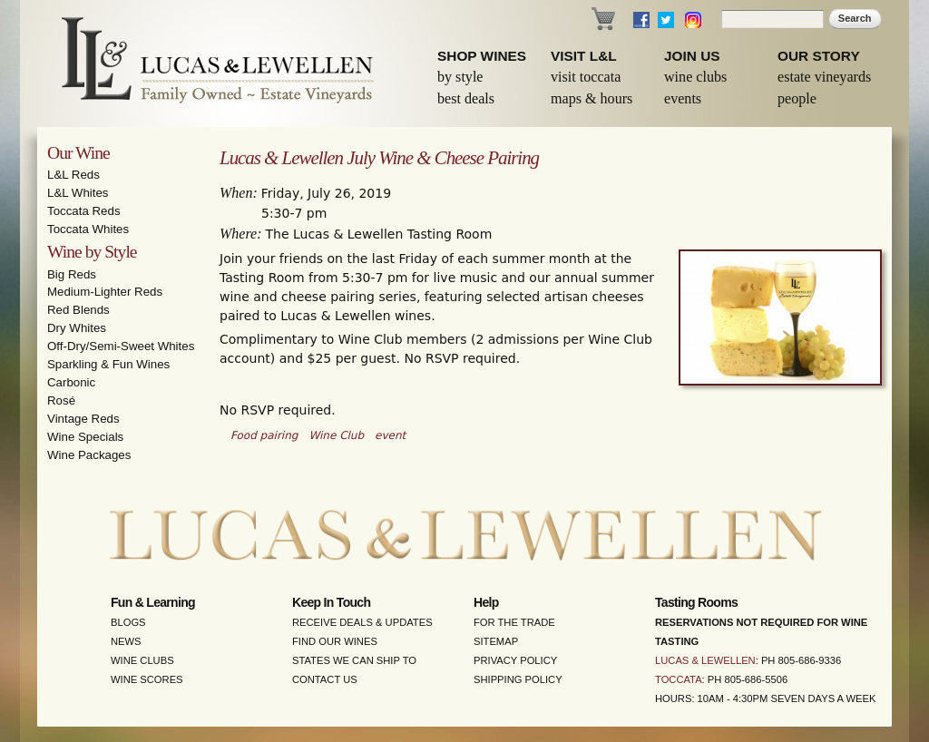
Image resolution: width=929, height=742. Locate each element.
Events (682, 98)
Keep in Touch (331, 602)
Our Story (818, 55)
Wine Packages (89, 455)
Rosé (61, 400)
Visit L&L (584, 55)
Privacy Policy (515, 660)
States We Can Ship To (354, 660)
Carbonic (71, 382)
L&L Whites (78, 193)
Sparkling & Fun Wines (108, 364)
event (390, 435)
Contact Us (324, 679)
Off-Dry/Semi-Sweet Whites (120, 346)
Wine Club (336, 435)
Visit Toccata (586, 76)
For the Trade (514, 622)
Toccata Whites (88, 229)
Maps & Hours (591, 98)
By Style (460, 76)
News (126, 641)
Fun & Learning (153, 602)
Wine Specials (85, 437)
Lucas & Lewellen (705, 660)
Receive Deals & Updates (362, 622)
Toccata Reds (84, 211)
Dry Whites (76, 328)
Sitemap (496, 641)
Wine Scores (147, 679)
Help (486, 602)
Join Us (692, 55)
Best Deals (465, 98)
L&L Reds (73, 174)
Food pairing (264, 435)
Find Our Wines (334, 641)
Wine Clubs (695, 76)
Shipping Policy (518, 679)
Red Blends (78, 310)
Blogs (128, 622)
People (797, 98)
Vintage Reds (83, 418)
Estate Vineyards (824, 76)
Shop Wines (481, 55)
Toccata (678, 679)
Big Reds (71, 274)
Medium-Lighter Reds (104, 291)
